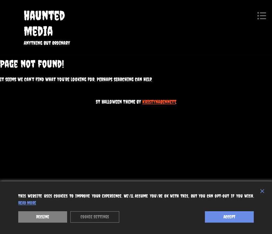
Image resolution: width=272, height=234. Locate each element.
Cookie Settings (94, 216)
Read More (27, 202)
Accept (229, 216)
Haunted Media (44, 23)
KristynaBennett (159, 102)
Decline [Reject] (42, 216)
